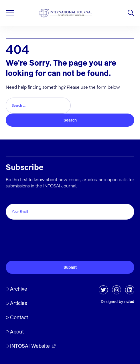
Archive (18, 289)
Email (12, 197)
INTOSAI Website (30, 346)
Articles (18, 303)
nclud (129, 301)
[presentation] (49, 245)
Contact (19, 317)
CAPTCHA (18, 228)
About (17, 331)
